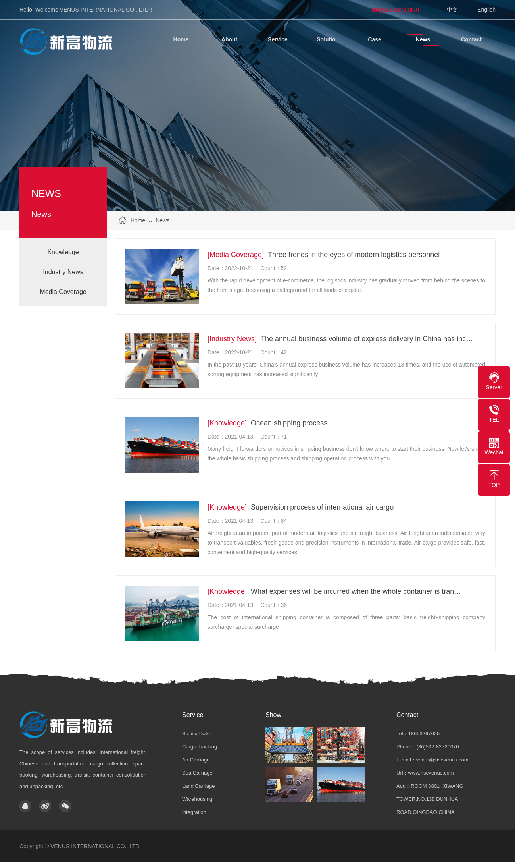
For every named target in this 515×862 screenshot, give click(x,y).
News (162, 220)
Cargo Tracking (199, 747)
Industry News (63, 272)
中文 (452, 9)
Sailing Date (196, 733)
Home (138, 220)
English (486, 9)
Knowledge (63, 252)
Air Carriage (195, 760)
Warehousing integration (197, 805)
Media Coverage (63, 291)
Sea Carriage (197, 773)
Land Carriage (198, 786)
